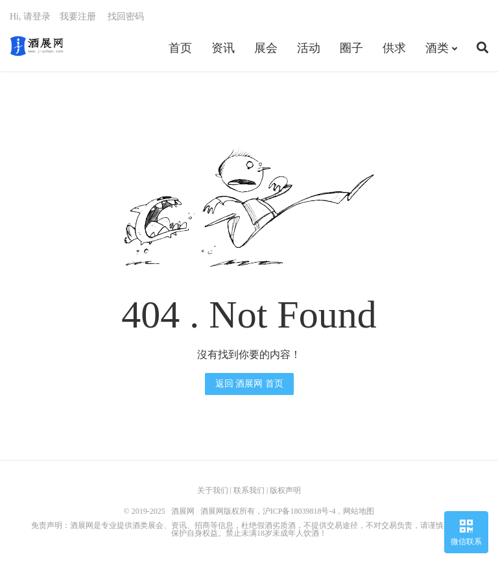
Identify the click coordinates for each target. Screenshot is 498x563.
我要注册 (78, 16)
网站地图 (358, 511)
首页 (180, 48)
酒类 (437, 48)
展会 (266, 48)
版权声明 (285, 490)
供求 (394, 48)
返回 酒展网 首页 (249, 384)
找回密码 (126, 16)
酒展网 (37, 46)
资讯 (223, 48)
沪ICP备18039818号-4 (299, 511)
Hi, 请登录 (30, 16)
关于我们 (212, 490)
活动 (308, 48)
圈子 (351, 48)
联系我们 (249, 490)
